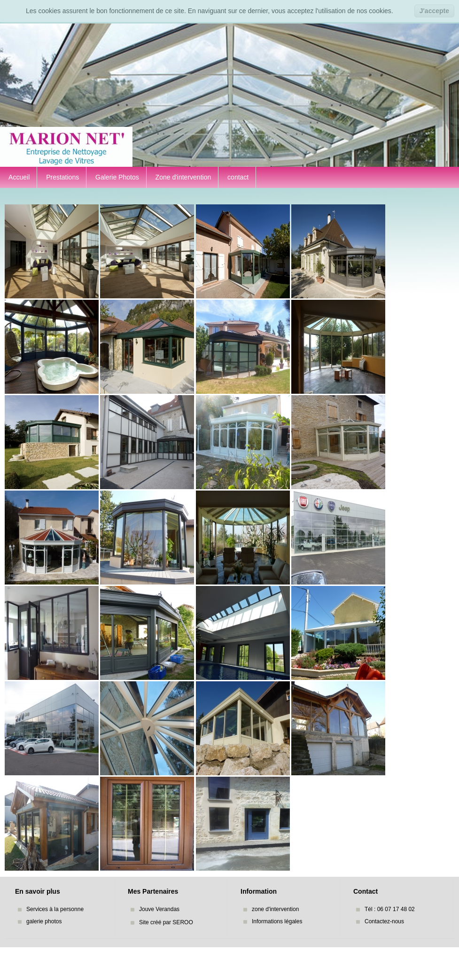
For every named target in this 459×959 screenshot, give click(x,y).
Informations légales (277, 921)
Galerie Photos (116, 177)
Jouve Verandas (159, 909)
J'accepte (434, 11)
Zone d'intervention (182, 177)
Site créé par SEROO (166, 922)
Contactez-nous (384, 921)
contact (237, 177)
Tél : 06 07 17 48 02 (390, 909)
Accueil (18, 177)
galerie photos (44, 921)
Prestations (61, 177)
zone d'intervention (275, 909)
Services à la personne (55, 909)
